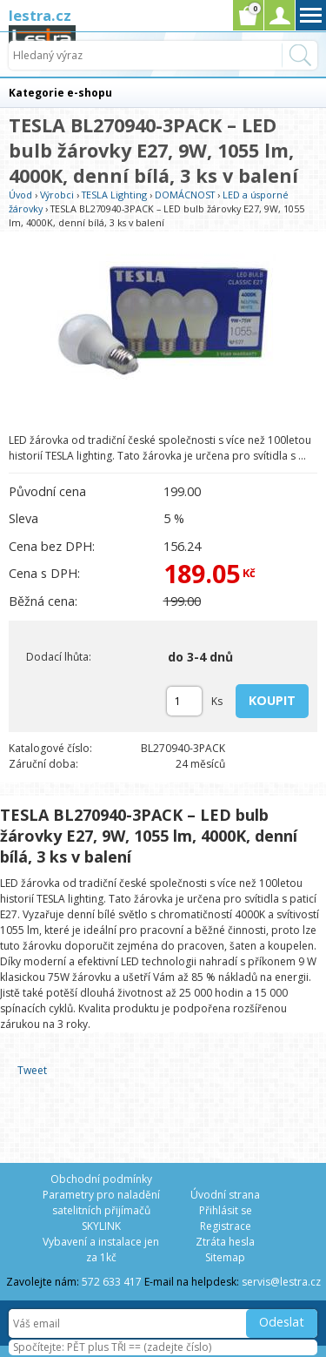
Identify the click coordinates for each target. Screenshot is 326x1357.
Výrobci (57, 194)
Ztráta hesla (225, 1241)
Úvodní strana (225, 1194)
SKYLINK (101, 1226)
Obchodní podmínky (101, 1179)
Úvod (20, 194)
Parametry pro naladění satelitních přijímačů (101, 1202)
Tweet (32, 1070)
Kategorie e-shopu (60, 92)
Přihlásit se (225, 1210)
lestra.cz (40, 15)
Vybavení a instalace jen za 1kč (101, 1249)
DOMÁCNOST (185, 194)
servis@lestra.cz (281, 1281)
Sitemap (225, 1257)
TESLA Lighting (114, 194)
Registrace (225, 1226)
